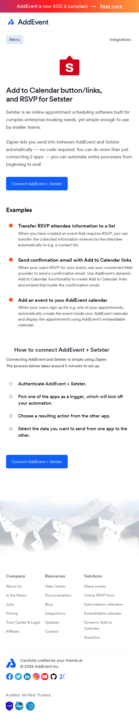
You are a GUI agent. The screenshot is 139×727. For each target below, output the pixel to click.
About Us (14, 586)
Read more (111, 6)
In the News (16, 595)
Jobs (10, 604)
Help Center (55, 586)
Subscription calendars (103, 604)
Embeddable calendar (102, 613)
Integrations (120, 39)
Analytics (92, 637)
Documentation (58, 595)
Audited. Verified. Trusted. (28, 694)
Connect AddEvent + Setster (37, 183)
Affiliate (12, 631)
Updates (52, 622)
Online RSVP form (99, 595)
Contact (52, 631)
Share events (95, 586)
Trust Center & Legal (23, 622)
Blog (49, 604)
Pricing (12, 613)
